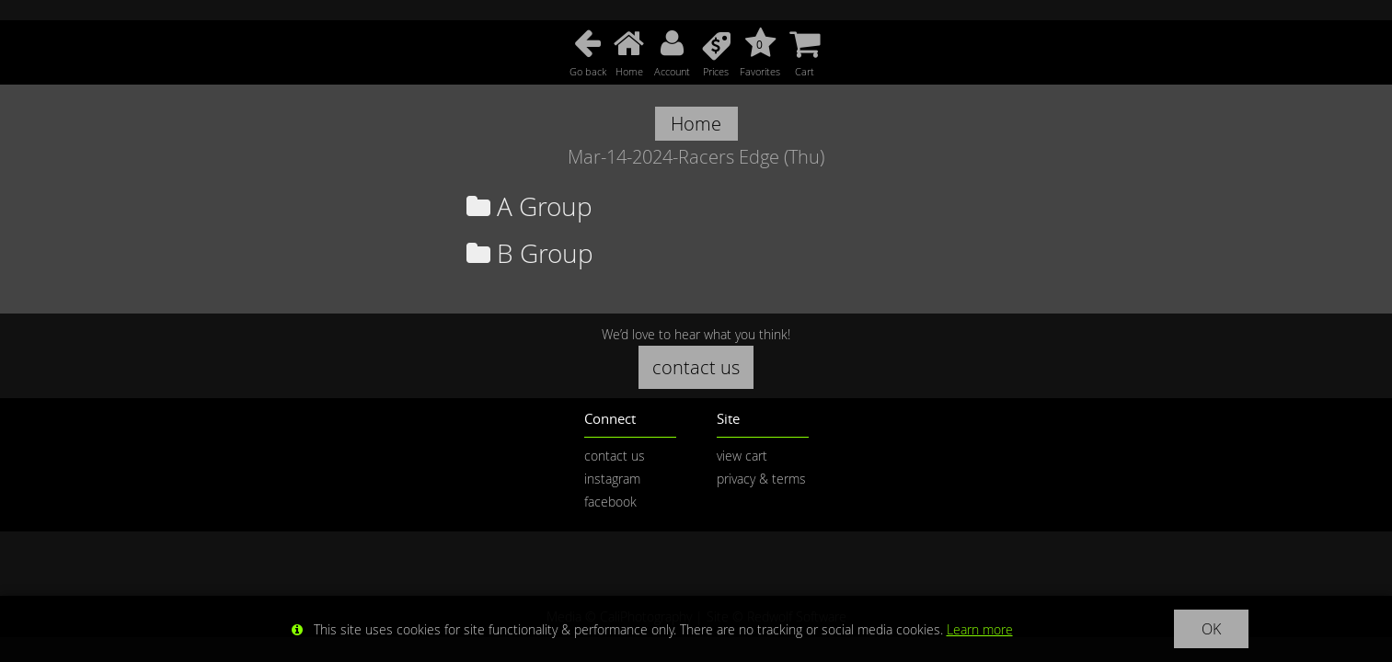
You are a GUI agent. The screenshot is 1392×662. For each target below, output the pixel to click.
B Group (529, 253)
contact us (696, 367)
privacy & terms (761, 478)
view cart (742, 455)
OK (1211, 629)
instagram (612, 478)
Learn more (980, 629)
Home (696, 123)
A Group (529, 206)
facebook (610, 501)
